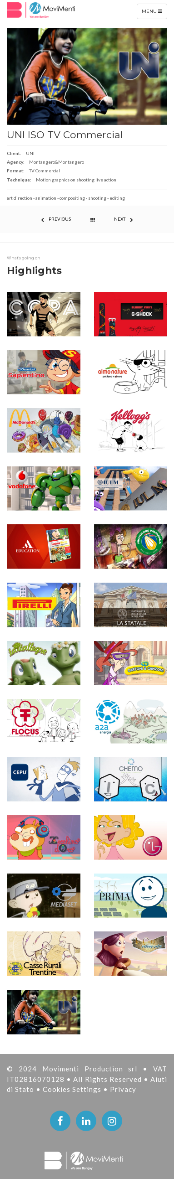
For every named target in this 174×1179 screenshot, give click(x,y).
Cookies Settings (73, 1089)
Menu (154, 13)
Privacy (123, 1089)
